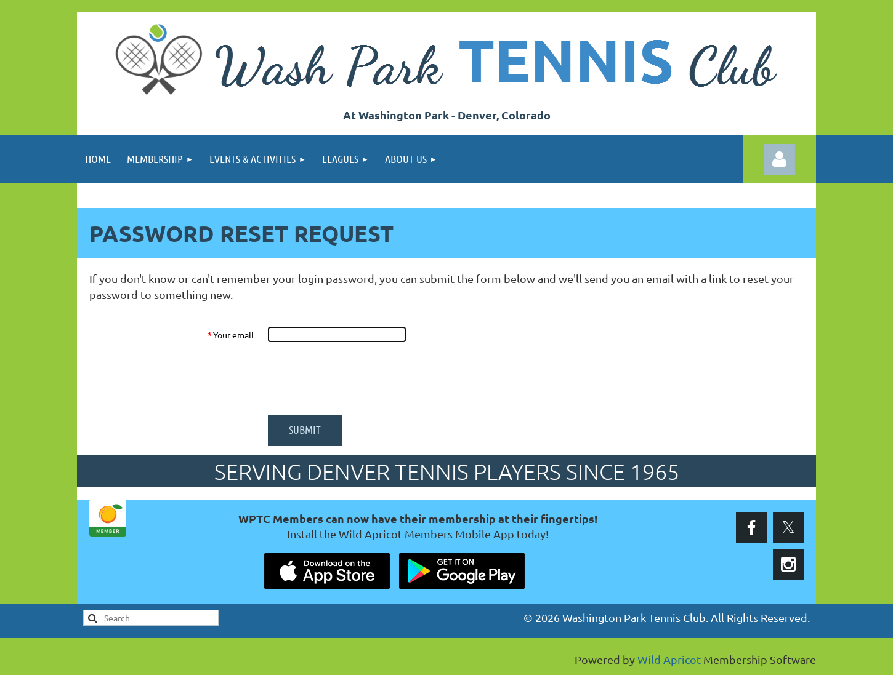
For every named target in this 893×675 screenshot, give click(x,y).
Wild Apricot (669, 659)
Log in (779, 159)
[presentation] (361, 378)
